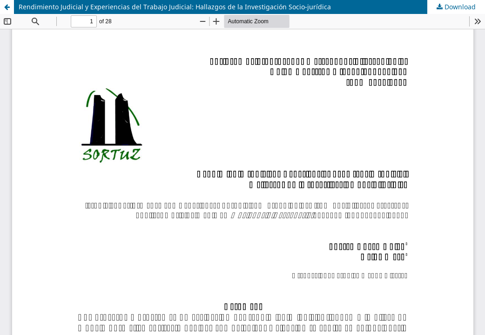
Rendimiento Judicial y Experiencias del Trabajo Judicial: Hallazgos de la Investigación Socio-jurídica (175, 6)
